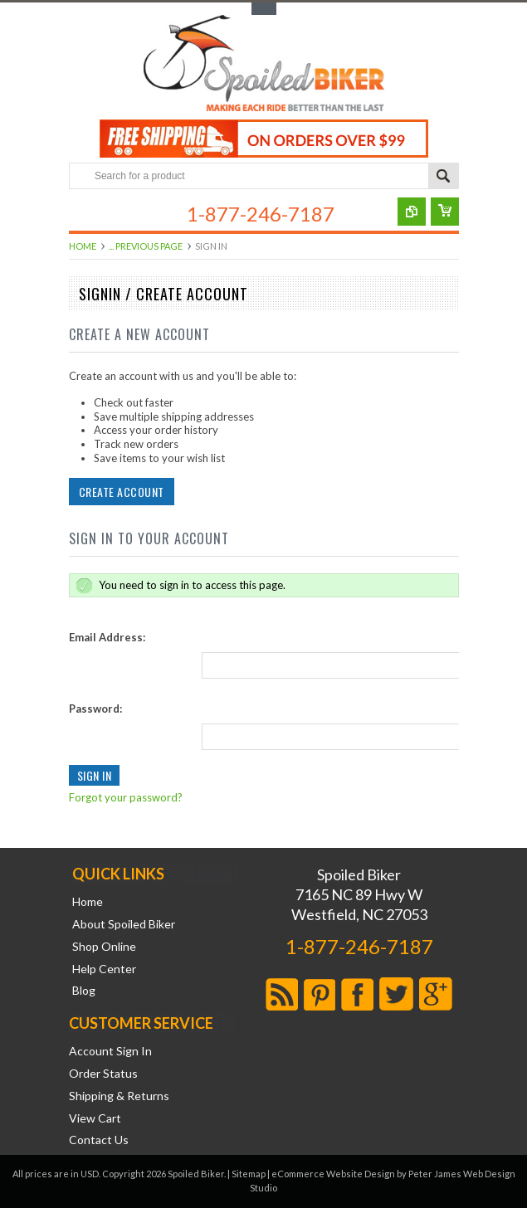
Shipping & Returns (119, 1096)
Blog (83, 990)
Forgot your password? (124, 797)
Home (82, 246)
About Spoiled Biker (123, 924)
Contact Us (99, 1140)
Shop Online (104, 946)
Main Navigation (83, 216)
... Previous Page (146, 246)
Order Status (103, 1073)
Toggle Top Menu (263, 8)
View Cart (95, 1118)
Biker (264, 64)
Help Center (104, 969)
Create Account (120, 491)
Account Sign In (110, 1051)
